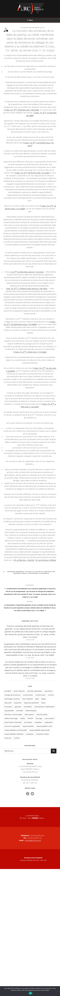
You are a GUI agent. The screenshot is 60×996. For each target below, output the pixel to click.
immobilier (28, 707)
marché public (42, 714)
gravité (25, 573)
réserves (7, 738)
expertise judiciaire (31, 703)
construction (49, 571)
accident (7, 691)
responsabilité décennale (39, 573)
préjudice (38, 722)
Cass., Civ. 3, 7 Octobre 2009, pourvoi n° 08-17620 (27, 289)
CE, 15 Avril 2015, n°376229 (45, 560)
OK (30, 993)
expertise (18, 703)
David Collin (40, 27)
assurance (49, 691)
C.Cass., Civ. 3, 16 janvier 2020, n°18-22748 (21, 110)
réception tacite (42, 734)
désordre (17, 573)
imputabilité (9, 711)
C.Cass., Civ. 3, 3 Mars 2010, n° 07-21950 (30, 352)
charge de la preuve (12, 695)
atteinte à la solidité (34, 571)
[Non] (58, 991)
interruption (29, 714)
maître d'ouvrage (11, 718)
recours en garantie (12, 726)
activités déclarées (34, 691)
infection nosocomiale (13, 714)
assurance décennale (15, 571)
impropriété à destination (44, 707)
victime (16, 738)
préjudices (49, 722)
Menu (30, 20)
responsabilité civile (44, 726)
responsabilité (28, 726)
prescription (49, 718)
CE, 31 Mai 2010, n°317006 (24, 560)
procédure (28, 722)
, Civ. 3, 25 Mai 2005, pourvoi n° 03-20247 (27, 272)
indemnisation (31, 711)
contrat (51, 695)
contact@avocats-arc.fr (33, 840)
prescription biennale (13, 722)
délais (43, 699)
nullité (22, 718)
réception (30, 734)
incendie (19, 711)
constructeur (28, 695)
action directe (19, 691)
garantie (18, 707)
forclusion (8, 707)
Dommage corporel (12, 699)
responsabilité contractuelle (15, 730)
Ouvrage (38, 718)
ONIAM (30, 718)
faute (43, 703)
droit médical (27, 699)
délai (37, 699)
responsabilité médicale (13, 734)
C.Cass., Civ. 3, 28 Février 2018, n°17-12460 (32, 173)
